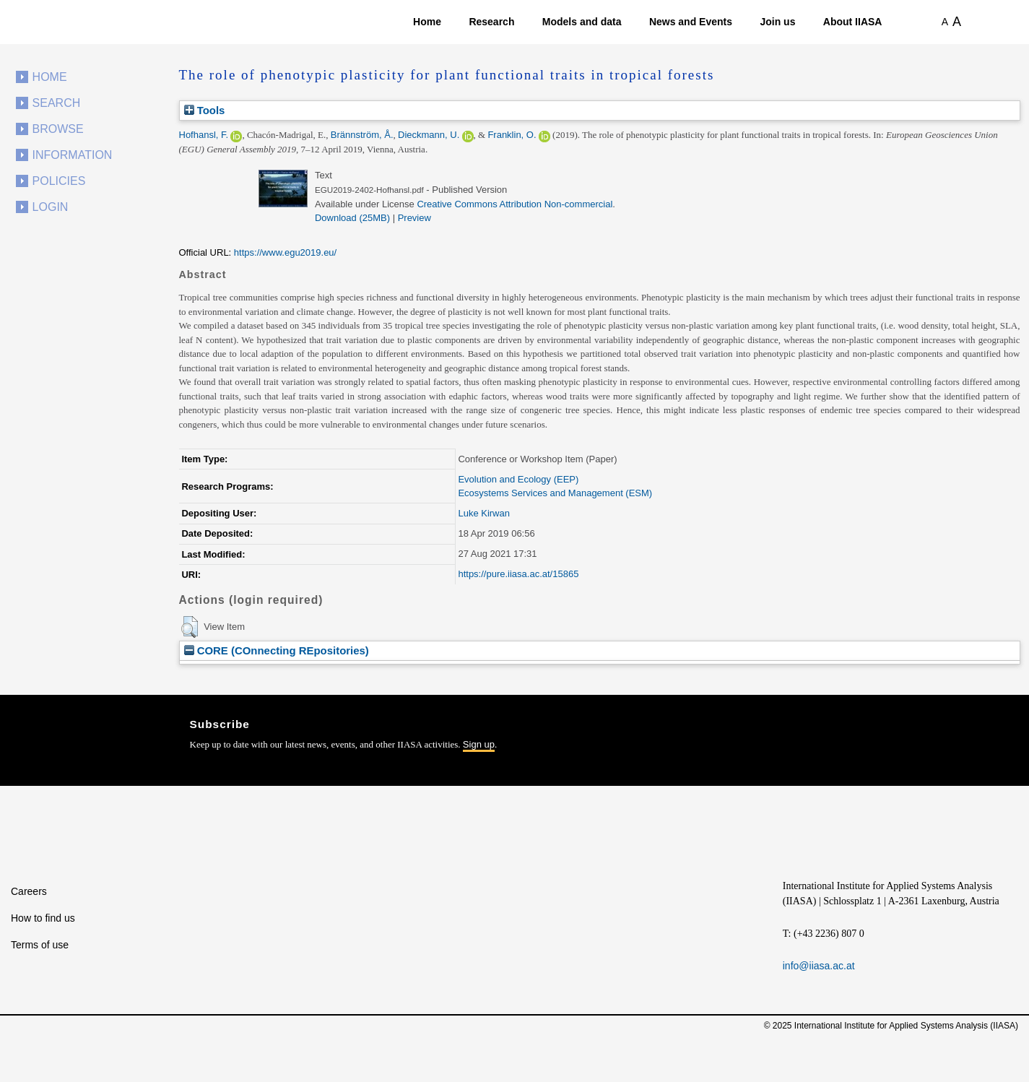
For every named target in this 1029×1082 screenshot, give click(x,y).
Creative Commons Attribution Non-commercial (514, 204)
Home (427, 21)
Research (491, 21)
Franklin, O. (511, 134)
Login (50, 207)
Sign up (479, 744)
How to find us (43, 918)
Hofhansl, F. (204, 134)
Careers (29, 891)
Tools (204, 110)
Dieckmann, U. (428, 134)
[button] (189, 627)
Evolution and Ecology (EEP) (518, 479)
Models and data (582, 21)
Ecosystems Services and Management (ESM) (555, 493)
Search (56, 103)
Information (72, 155)
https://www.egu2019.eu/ (285, 252)
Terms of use (40, 945)
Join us (777, 21)
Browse (58, 129)
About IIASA (852, 21)
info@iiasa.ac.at (819, 965)
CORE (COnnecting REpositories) (276, 650)
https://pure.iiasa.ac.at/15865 (518, 573)
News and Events (690, 21)
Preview (414, 217)
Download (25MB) (352, 217)
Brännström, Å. (362, 134)
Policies (59, 181)
